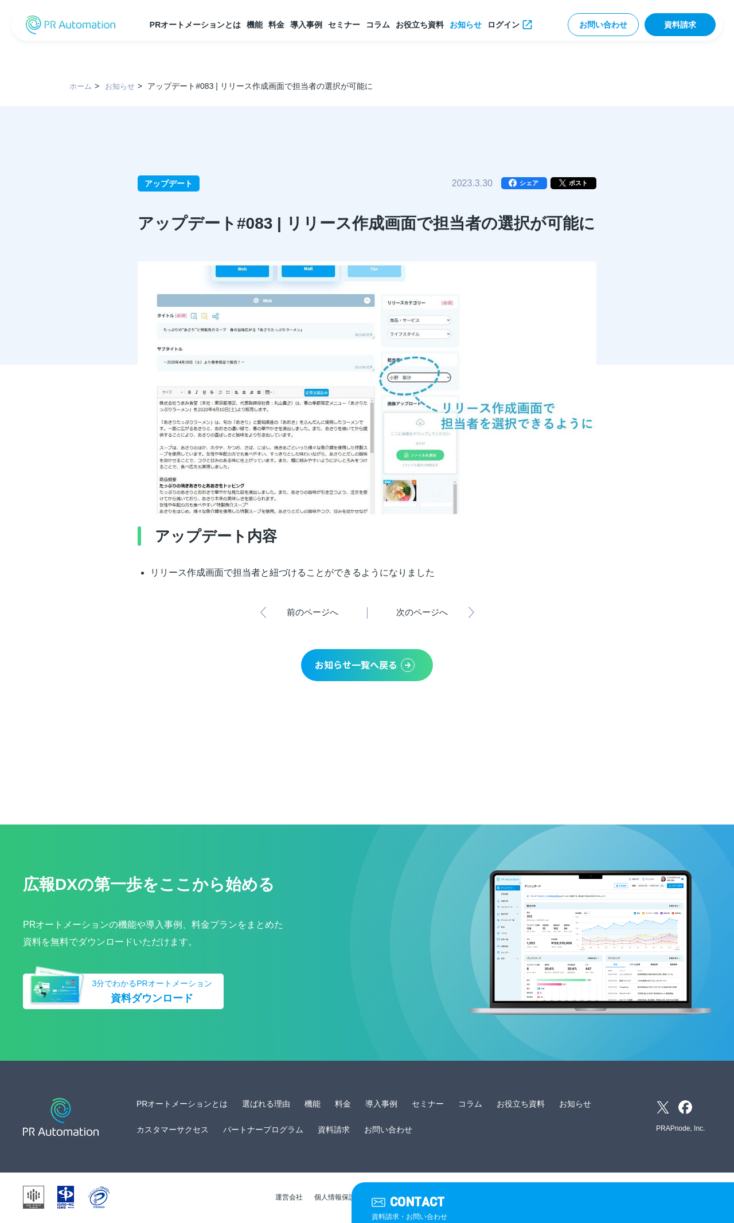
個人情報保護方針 (341, 1198)
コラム (379, 24)
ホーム (81, 86)
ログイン (505, 24)
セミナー (345, 24)
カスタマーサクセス (172, 1130)
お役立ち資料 (421, 24)
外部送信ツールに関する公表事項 (551, 1198)
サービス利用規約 (408, 1198)
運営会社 (289, 1198)
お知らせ (467, 24)
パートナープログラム (263, 1130)
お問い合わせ (603, 24)
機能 (256, 24)
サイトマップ (468, 1198)
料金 (278, 24)
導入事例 (307, 24)
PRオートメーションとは (196, 24)
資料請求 (680, 24)
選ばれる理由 (266, 1104)
